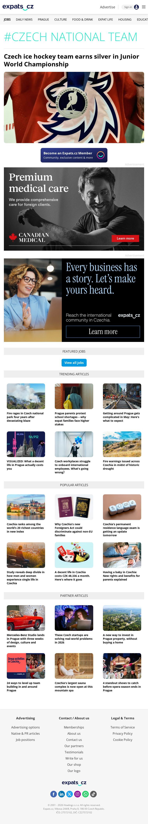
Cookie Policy (122, 740)
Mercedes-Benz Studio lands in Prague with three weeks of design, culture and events (25, 640)
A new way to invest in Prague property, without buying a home (120, 638)
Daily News (24, 19)
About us (74, 733)
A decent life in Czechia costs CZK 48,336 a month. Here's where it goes (72, 575)
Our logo (74, 771)
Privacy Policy (122, 733)
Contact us (74, 740)
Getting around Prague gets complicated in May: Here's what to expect (121, 416)
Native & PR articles (25, 733)
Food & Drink (82, 19)
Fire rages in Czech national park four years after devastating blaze (25, 416)
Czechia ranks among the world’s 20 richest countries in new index (25, 527)
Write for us (74, 758)
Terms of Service (123, 727)
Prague (43, 19)
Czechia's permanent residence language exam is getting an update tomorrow (121, 529)
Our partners (74, 746)
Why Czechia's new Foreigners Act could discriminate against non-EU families (74, 529)
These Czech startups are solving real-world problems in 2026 (73, 638)
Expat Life (105, 19)
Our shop (74, 764)
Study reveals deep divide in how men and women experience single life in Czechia (25, 577)
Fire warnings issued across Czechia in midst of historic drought (121, 464)
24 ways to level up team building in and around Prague (23, 686)
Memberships (74, 727)
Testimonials (74, 752)
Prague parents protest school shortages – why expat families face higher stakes (72, 418)
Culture (60, 19)
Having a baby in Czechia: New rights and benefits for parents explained (121, 575)
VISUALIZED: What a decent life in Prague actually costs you (25, 464)
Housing (124, 19)
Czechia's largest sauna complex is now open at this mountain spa (74, 686)
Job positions (25, 740)
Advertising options (25, 727)
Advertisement (134, 164)
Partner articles (74, 596)
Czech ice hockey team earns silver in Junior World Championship (71, 60)
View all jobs (74, 363)
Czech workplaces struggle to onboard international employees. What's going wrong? (72, 466)
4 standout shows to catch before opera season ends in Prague (122, 686)
